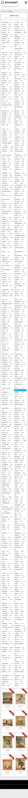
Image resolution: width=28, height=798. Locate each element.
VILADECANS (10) (19, 658)
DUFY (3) (17, 219)
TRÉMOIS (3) (19, 627)
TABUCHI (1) (6, 605)
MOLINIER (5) (6, 434)
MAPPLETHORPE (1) (20, 405)
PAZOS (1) (6, 480)
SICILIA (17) (7, 573)
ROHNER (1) (19, 535)
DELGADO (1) (7, 203)
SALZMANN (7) (7, 547)
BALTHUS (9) (17, 64)
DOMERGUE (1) (7, 214)
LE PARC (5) (5, 368)
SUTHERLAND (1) (19, 600)
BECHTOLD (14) (19, 74)
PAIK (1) (6, 472)
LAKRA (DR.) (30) (18, 354)
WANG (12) (19, 669)
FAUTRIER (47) (19, 237)
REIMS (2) (5, 519)
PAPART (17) (6, 474)
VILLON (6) (6, 665)
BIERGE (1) (18, 92)
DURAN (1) (5, 223)
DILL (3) (6, 209)
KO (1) (4, 342)
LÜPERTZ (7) (6, 394)
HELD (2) (4, 299)
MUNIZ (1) (17, 448)
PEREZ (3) (17, 487)
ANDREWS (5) (19, 38)
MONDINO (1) (18, 436)
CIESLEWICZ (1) (19, 155)
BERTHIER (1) (18, 88)
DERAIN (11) (6, 205)
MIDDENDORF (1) (20, 424)
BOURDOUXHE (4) (19, 108)
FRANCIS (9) (18, 245)
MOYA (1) (18, 444)
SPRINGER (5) (7, 591)
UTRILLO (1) (6, 641)
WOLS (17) (4, 677)
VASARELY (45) (7, 649)
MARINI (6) (6, 414)
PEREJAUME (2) (5, 485)
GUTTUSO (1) (19, 289)
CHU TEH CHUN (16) (7, 155)
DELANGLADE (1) (19, 196)
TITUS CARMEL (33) (7, 620)
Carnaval (20, 772)
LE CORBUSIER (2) (6, 366)
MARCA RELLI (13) (7, 409)
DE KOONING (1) (20, 187)
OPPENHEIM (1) (7, 468)
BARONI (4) (19, 66)
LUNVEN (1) (19, 392)
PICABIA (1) (6, 489)
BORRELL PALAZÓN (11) (7, 105)
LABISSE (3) (18, 348)
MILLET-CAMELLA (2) (6, 427)
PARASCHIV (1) (20, 474)
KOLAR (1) (5, 344)
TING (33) (18, 615)
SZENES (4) (18, 603)
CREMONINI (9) (20, 175)
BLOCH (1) (18, 99)
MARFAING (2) (6, 412)
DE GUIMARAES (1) (20, 185)
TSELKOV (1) (6, 631)
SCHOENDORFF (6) (19, 557)
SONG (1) (18, 583)
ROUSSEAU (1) (6, 543)
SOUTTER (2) (6, 589)
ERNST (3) (17, 231)
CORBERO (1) (6, 169)
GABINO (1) (19, 257)
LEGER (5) (18, 372)
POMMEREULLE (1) (7, 504)
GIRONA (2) (18, 277)
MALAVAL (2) (19, 402)
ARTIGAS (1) (19, 52)
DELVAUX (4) (18, 203)
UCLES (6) (5, 639)
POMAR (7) (5, 501)
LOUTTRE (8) (19, 390)
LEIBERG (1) (18, 374)
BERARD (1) (19, 84)
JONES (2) (5, 321)
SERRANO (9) (18, 567)
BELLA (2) (5, 78)
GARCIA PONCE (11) (6, 262)
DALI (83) (18, 183)
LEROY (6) (18, 376)
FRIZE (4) (6, 255)
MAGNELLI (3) (19, 400)
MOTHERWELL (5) (7, 444)
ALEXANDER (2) (7, 34)
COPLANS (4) (18, 167)
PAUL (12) (17, 478)
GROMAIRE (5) (19, 283)
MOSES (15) (5, 442)
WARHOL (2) (6, 671)
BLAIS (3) (7, 99)
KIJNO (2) (18, 334)
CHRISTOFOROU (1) (19, 152)
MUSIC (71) (6, 454)
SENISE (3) (6, 567)
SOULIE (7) (18, 587)
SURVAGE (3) (7, 599)
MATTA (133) (19, 420)
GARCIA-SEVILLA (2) (7, 266)
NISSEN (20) (18, 460)
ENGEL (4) (6, 227)
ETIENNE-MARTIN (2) (19, 235)
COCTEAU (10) (19, 161)
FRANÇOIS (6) (6, 247)
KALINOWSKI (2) (19, 326)
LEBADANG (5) (5, 370)
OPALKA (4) (6, 466)
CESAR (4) (19, 143)
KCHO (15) (4, 332)
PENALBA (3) (6, 483)
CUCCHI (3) (18, 177)
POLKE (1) (18, 499)
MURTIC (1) (18, 452)
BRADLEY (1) (18, 111)
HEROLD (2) (19, 303)
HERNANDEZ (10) (19, 301)
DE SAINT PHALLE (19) (7, 192)
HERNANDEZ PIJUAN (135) (7, 304)
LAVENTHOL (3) (7, 364)
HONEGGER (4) (20, 307)
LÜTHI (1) (5, 396)
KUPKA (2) (5, 348)
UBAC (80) (18, 637)
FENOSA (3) (18, 239)
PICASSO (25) (18, 489)
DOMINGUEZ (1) (19, 213)
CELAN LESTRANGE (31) (6, 144)
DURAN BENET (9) (19, 223)
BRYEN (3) (6, 121)
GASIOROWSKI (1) (7, 270)
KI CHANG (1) (18, 332)
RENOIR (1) (7, 522)
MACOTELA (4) (7, 400)
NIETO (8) (6, 460)
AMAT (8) (18, 34)
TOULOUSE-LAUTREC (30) (7, 628)
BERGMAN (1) (19, 86)
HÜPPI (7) (6, 313)
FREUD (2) (5, 251)
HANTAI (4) (18, 293)
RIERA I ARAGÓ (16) (19, 525)
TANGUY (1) (18, 609)
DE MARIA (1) (19, 189)
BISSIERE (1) (6, 96)
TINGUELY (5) (6, 617)
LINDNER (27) (7, 380)
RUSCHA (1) (6, 545)
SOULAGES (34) (7, 587)
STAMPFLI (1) (18, 591)
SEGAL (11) (6, 563)
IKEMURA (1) (18, 313)
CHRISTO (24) (7, 151)
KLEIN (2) (5, 340)
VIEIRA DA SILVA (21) (7, 658)
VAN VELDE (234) (7, 647)
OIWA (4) (18, 462)
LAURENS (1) (18, 362)
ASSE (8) (6, 56)
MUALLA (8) (6, 446)
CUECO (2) (6, 179)
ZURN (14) (5, 685)
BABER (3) (17, 58)
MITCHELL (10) (19, 432)
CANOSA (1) (7, 135)
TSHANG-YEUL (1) (19, 631)
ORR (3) (17, 468)
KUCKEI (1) (18, 346)
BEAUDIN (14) (6, 74)
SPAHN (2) (18, 589)
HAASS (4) (5, 291)
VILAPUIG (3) (18, 661)
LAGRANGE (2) (7, 354)
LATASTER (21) (6, 362)
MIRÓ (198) (18, 430)
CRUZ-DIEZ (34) (7, 177)
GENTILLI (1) (19, 271)
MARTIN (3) (19, 416)
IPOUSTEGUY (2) (19, 315)
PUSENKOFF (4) (7, 507)
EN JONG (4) (6, 225)
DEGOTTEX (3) (6, 195)
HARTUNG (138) (7, 295)
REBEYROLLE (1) (7, 517)
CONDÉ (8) (6, 165)
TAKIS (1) (18, 607)
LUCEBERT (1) (5, 392)
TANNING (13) (7, 611)
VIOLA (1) (17, 665)
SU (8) (17, 595)
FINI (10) (5, 243)
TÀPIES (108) (19, 611)
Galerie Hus (4, 11)
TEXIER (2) (18, 613)
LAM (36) (6, 356)
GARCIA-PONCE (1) (18, 262)
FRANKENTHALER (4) (20, 248)
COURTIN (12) (19, 173)
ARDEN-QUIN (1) (7, 43)
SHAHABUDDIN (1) (19, 570)
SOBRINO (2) (19, 581)
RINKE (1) (5, 527)
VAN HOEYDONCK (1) (20, 644)
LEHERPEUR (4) (7, 374)
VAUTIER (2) (19, 649)
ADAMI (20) (6, 24)
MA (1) (17, 398)
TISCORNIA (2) (19, 617)
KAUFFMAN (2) (19, 330)
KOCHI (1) (18, 342)
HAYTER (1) (19, 296)
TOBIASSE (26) (6, 623)
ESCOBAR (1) (19, 233)
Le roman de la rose (20, 750)
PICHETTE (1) (6, 491)
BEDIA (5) (5, 76)
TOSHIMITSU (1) (19, 625)
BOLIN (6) (6, 103)
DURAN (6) (18, 221)
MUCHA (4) (19, 446)
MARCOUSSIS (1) (19, 410)
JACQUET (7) (6, 317)
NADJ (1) (17, 454)
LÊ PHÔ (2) (16, 368)
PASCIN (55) (18, 476)
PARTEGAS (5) (6, 476)
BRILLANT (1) (6, 117)
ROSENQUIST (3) (20, 537)
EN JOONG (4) (18, 225)
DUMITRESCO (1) (7, 221)
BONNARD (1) (19, 103)
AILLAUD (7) (18, 28)
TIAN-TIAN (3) (6, 615)
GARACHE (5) (19, 259)
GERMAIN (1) (7, 273)
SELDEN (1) (6, 565)
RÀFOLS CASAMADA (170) (7, 510)
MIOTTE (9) (18, 428)
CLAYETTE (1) (19, 159)
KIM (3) (6, 336)
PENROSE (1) (19, 483)
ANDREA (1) (5, 38)
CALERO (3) (6, 131)
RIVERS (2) (5, 529)
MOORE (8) (6, 440)
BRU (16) (17, 119)
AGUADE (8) (6, 26)
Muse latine (20, 728)
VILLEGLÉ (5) (19, 663)
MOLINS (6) (18, 434)
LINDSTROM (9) (19, 380)
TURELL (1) (6, 633)
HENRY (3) (6, 301)
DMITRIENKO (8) (6, 211)
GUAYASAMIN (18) (19, 286)
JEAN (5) (5, 319)
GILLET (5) (19, 275)
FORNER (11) (6, 245)
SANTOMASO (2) (19, 548)
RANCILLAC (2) (19, 509)
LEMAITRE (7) (7, 376)
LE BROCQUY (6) (19, 364)
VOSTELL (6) (6, 669)
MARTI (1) (6, 416)
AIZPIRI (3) (5, 30)
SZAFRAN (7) (6, 603)
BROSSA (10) (6, 119)
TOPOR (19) (18, 623)
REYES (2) (18, 521)
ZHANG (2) (18, 683)
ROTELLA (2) (19, 539)
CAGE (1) (5, 129)
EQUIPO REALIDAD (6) (7, 229)
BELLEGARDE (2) (19, 78)
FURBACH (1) (5, 257)
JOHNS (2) (18, 319)
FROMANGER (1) (20, 255)
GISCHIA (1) (6, 279)
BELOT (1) (18, 80)
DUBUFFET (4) (6, 219)
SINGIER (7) (19, 577)
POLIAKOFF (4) (7, 499)
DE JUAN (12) (7, 187)
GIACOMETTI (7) (20, 273)
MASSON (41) (6, 418)
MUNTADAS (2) (19, 450)
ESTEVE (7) (6, 235)
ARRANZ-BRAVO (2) (18, 49)
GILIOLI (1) (6, 275)
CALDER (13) (19, 129)
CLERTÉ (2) (5, 161)
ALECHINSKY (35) (20, 32)
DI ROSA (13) (6, 207)
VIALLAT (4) (18, 655)
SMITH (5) (17, 579)
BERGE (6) (6, 86)
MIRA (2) (5, 430)
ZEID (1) (6, 683)
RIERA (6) (5, 525)
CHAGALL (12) (19, 145)
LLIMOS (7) (6, 382)
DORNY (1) (6, 217)
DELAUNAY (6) (19, 199)
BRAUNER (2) (6, 115)
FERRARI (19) (6, 241)
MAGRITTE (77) (7, 402)
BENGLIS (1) (6, 82)
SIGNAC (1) (18, 573)
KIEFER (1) (6, 334)
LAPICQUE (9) (19, 358)
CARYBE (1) (4, 139)
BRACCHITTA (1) (7, 111)
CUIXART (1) (6, 181)
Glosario (23, 784)
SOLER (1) (5, 583)
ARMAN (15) (7, 47)
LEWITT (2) (5, 378)
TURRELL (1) (18, 633)
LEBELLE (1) (7, 372)
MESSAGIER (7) (6, 422)
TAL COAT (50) (7, 609)
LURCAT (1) (18, 394)
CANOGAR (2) (19, 133)
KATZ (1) (5, 330)
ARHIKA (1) (18, 44)
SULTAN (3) (18, 597)
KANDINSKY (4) (7, 328)
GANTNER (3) (7, 259)
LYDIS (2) (18, 396)
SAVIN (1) (6, 553)
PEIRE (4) (17, 480)
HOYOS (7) (7, 309)
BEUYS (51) (6, 92)
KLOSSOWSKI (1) (20, 340)
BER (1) (5, 84)
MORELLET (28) (20, 440)
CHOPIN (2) (18, 149)
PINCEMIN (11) (19, 494)
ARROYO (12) (7, 52)
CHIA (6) (18, 147)
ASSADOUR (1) (18, 54)
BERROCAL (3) (7, 88)
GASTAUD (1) (19, 269)
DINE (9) (17, 209)
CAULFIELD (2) (19, 141)
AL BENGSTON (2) (19, 30)
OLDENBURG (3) (7, 464)
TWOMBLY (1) (18, 635)
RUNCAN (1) (18, 543)
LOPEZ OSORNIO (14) (7, 389)
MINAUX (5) (18, 426)
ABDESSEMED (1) (7, 22)
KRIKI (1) (4, 346)
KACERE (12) (6, 326)
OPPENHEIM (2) (19, 466)
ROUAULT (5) (19, 541)
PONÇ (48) (18, 503)
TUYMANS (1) (6, 635)
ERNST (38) (18, 229)
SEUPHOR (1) (6, 569)
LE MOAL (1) (18, 366)
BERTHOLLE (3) (6, 90)
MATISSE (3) (6, 420)
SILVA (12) (5, 575)
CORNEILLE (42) (19, 170)
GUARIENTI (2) (6, 285)
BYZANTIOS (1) (19, 126)
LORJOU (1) (19, 388)
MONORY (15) (19, 438)
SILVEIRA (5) (18, 575)
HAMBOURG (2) (7, 293)
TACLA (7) (18, 605)
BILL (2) (4, 94)
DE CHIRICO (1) (7, 185)
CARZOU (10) (18, 139)
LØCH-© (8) (4, 398)
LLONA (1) (18, 382)
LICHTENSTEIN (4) (19, 378)
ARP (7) (17, 46)
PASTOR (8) (6, 478)
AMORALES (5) (7, 36)
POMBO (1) (18, 501)
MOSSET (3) (18, 442)
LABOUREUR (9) (7, 351)
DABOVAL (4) (19, 181)
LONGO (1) (6, 384)
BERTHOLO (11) (19, 90)
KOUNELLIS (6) (19, 344)
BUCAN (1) (18, 121)
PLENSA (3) (18, 497)
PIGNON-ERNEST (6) (7, 494)
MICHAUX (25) (6, 424)
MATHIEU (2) (19, 418)
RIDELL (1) (18, 523)
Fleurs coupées (7, 772)
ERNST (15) (6, 231)
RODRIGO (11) (20, 530)
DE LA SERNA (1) (7, 189)
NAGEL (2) (6, 456)
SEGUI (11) (18, 563)
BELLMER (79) (6, 80)
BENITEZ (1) (19, 82)
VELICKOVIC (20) (19, 652)
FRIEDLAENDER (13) (19, 252)
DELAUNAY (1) (19, 201)
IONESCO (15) (7, 315)
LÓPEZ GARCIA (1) (19, 385)
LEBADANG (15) (19, 370)
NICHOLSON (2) (19, 458)
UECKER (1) (19, 639)
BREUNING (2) (18, 115)
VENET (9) (6, 655)
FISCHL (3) (17, 243)
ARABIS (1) (18, 40)
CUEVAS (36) (19, 179)
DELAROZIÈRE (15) (7, 200)
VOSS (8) (17, 667)
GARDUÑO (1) (18, 265)
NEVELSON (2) (7, 458)
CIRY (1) (5, 157)
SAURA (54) (18, 551)
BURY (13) (5, 125)
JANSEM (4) (18, 317)
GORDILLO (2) (18, 279)
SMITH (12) (5, 579)
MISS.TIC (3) (5, 432)
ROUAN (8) (6, 541)
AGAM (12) (18, 24)
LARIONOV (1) (7, 360)
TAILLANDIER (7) (7, 607)
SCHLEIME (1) (19, 555)
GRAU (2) (18, 281)
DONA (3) (17, 215)
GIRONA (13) (6, 277)
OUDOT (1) (18, 470)
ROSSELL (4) (6, 539)
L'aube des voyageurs (7, 706)
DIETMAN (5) (18, 207)
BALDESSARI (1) (19, 62)
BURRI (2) (18, 123)
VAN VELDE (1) (19, 647)
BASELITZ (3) (6, 72)
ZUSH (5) (16, 685)
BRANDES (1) (6, 113)
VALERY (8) (18, 641)
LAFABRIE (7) (20, 351)
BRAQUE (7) (19, 113)
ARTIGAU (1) (7, 54)
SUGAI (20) (6, 597)
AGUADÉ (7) (18, 26)
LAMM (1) (18, 356)
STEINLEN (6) (6, 594)
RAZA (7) (17, 515)
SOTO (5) (19, 585)
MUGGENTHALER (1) (6, 449)
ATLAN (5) (19, 56)
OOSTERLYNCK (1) (20, 464)
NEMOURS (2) (19, 456)
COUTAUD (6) (6, 175)
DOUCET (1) (19, 217)
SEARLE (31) (18, 561)
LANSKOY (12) (6, 358)
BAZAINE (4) (18, 72)
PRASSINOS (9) (19, 505)
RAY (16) (17, 513)
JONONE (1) (5, 324)
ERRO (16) (7, 233)
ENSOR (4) (18, 227)
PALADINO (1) (19, 472)
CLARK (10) (18, 157)
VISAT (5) (6, 667)
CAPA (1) (18, 135)
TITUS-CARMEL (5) (19, 620)
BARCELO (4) (6, 66)
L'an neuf (7, 750)
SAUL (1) (5, 551)
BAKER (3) (5, 62)
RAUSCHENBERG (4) (7, 514)
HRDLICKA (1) (19, 309)
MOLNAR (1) (6, 436)
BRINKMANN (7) (20, 117)
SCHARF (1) (18, 553)
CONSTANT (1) (5, 167)
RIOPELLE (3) (19, 527)
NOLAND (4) (6, 462)
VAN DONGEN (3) (7, 643)
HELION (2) (18, 299)
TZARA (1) (6, 637)
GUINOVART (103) (7, 289)
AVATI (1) (5, 58)
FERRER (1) (18, 241)
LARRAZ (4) (18, 360)
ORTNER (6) (6, 470)
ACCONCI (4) (18, 22)
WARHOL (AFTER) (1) (19, 672)
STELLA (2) (18, 593)
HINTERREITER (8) (20, 305)
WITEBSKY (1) (19, 675)
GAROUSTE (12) (19, 267)
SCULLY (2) (18, 559)
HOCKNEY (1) (6, 307)
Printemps (8, 728)
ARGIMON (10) (19, 42)
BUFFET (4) (6, 123)
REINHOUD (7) (19, 519)
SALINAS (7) (18, 545)
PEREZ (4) (5, 487)
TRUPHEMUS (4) (20, 629)
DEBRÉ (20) (18, 193)
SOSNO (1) (6, 585)
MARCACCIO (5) (19, 408)
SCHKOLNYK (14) (7, 556)
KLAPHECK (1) (7, 338)
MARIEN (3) (18, 412)
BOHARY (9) (18, 101)
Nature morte (20, 706)
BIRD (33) (17, 94)
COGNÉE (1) (6, 163)
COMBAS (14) (19, 163)
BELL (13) (19, 76)
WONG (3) (19, 677)
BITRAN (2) (18, 96)
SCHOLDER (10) (7, 560)
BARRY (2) (6, 68)
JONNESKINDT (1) (18, 321)
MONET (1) (6, 438)
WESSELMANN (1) (7, 675)
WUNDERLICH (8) (7, 679)
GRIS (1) (5, 283)
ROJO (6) (6, 537)
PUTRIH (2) (18, 507)
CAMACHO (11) (19, 131)
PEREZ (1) (18, 485)
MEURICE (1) (20, 422)
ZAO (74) (18, 681)
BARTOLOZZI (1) (20, 69)
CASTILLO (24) (6, 141)
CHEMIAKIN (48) (7, 147)
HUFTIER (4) (19, 311)
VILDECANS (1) (7, 663)
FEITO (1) (5, 239)
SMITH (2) (5, 581)
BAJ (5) (17, 60)
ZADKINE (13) (5, 681)
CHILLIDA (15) (7, 149)
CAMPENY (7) (7, 133)
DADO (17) (4, 183)
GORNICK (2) (6, 281)
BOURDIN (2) (18, 105)
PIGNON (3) (19, 491)
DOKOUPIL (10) (20, 211)
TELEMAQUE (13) (7, 613)
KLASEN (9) (18, 338)
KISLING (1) (18, 336)
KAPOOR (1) (18, 328)
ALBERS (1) (5, 32)
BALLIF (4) (6, 64)
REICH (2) (17, 517)
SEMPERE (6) (19, 565)
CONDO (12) (19, 165)
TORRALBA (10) (8, 625)
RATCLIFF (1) (18, 511)
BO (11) (4, 101)
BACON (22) (6, 60)
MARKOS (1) (19, 414)
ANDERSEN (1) (19, 36)
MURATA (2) (6, 452)
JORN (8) (17, 324)
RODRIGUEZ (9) (19, 533)
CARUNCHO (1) (19, 137)
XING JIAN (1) (18, 679)
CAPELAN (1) (6, 137)
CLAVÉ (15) (6, 159)
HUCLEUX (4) (7, 311)
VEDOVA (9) (6, 651)
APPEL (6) (5, 40)
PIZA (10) (6, 497)
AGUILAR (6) (6, 28)
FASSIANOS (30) (7, 237)
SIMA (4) (5, 577)
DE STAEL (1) (19, 191)
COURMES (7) (6, 173)
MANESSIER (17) (7, 404)
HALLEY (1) (18, 291)
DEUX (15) (17, 205)
